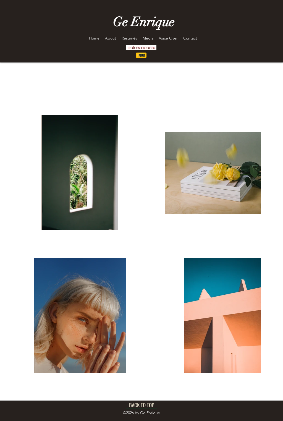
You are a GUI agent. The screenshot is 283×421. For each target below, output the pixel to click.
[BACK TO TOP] (141, 405)
